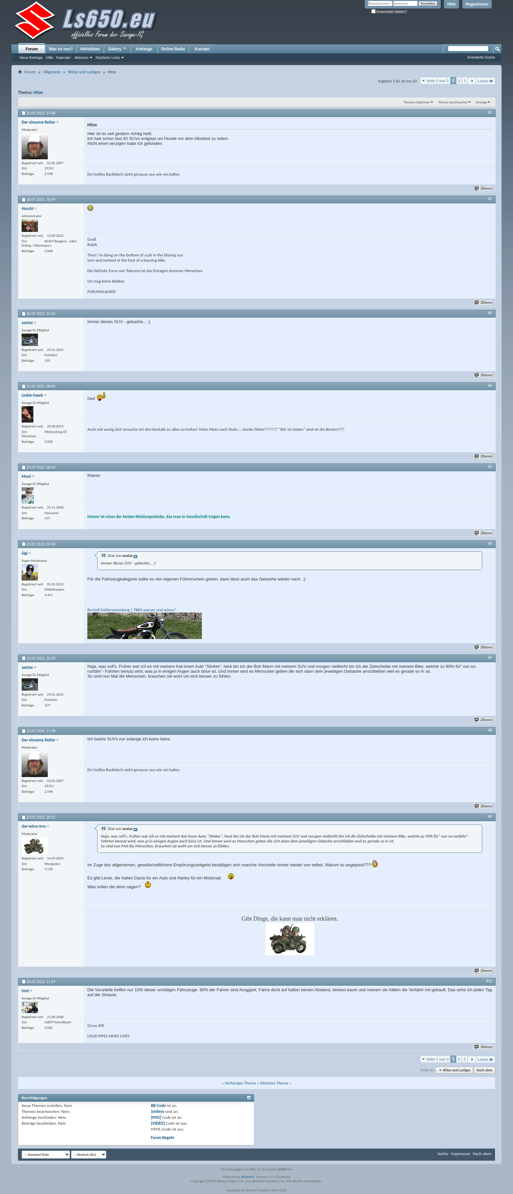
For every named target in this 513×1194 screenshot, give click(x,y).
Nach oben (484, 1070)
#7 (490, 657)
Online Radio (173, 49)
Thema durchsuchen (453, 102)
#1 (490, 112)
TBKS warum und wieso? (154, 609)
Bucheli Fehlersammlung (108, 609)
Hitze (38, 92)
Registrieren (477, 4)
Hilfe (451, 4)
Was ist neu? (61, 49)
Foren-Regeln (162, 1137)
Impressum (460, 1153)
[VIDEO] (158, 1123)
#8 (490, 730)
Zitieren (483, 188)
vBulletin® (248, 1177)
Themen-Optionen (416, 102)
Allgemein (52, 71)
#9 (490, 816)
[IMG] (156, 1117)
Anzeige (481, 102)
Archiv (442, 1153)
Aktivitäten (90, 49)
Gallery (117, 49)
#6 (490, 543)
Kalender (63, 58)
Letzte (485, 80)
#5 (490, 466)
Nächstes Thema (274, 1083)
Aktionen (81, 58)
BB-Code (158, 1105)
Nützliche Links (108, 58)
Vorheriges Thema (240, 1083)
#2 (490, 199)
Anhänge (143, 49)
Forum (32, 49)
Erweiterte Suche (481, 57)
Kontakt (202, 49)
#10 (489, 981)
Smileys (157, 1111)
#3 (490, 313)
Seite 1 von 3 (438, 80)
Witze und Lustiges (84, 71)
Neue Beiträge (31, 58)
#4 (490, 385)
